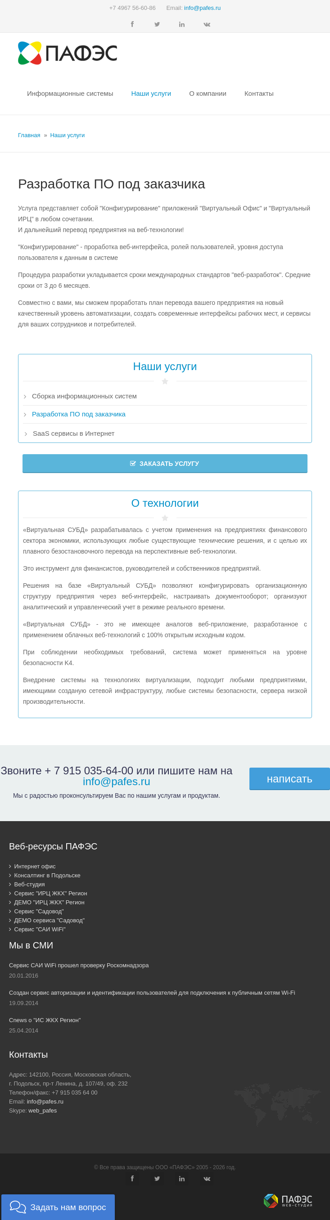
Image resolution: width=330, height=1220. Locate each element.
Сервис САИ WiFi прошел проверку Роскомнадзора (79, 965)
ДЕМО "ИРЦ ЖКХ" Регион (47, 902)
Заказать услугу (164, 463)
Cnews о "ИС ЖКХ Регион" (45, 1020)
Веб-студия (27, 884)
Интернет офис (32, 866)
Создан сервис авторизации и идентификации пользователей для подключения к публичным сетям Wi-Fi (152, 992)
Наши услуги (67, 135)
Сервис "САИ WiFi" (37, 929)
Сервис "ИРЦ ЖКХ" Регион (48, 893)
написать (289, 779)
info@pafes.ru (202, 7)
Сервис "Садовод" (36, 911)
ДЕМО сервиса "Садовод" (47, 920)
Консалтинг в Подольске (45, 875)
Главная (29, 135)
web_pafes (42, 1110)
